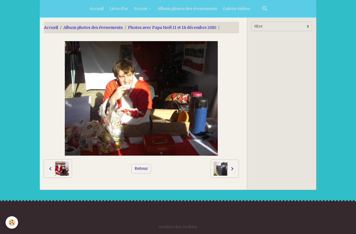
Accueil (97, 8)
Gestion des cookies (178, 226)
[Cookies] (12, 222)
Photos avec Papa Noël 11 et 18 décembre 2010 (172, 27)
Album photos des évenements (187, 8)
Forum (141, 8)
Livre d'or (119, 8)
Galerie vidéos (236, 8)
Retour (141, 168)
